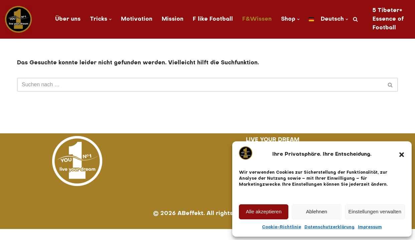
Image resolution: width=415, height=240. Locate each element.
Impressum (370, 227)
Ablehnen (316, 211)
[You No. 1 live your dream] (18, 19)
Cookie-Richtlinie (281, 227)
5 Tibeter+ (389, 10)
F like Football (212, 19)
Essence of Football (389, 24)
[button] (401, 154)
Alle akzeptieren (264, 211)
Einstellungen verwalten (375, 211)
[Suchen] (356, 19)
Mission (172, 19)
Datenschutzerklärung (329, 227)
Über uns (67, 19)
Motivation (136, 19)
